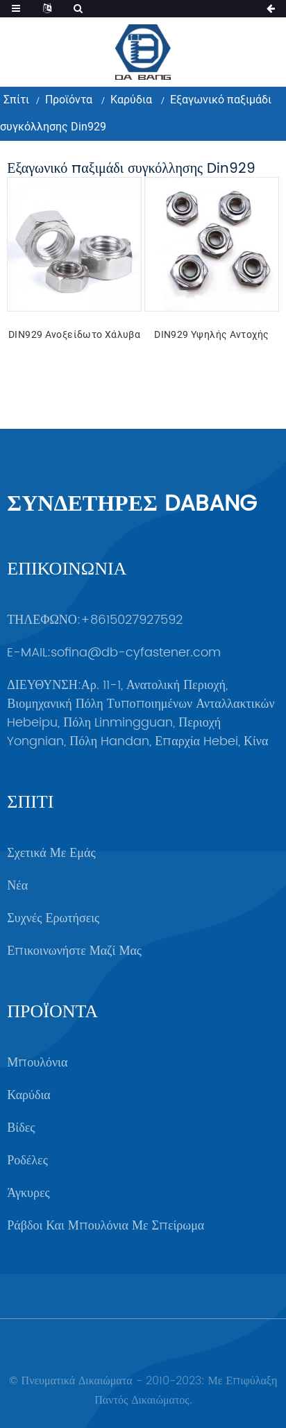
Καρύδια (131, 99)
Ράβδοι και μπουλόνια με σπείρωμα (105, 1225)
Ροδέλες (27, 1160)
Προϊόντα (68, 99)
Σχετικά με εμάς (51, 853)
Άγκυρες (28, 1193)
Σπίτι (16, 99)
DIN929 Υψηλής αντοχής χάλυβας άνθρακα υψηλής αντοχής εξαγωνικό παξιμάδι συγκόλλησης (211, 336)
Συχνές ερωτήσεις (53, 918)
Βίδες (21, 1128)
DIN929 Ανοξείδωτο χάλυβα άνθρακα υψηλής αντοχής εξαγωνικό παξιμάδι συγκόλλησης (74, 336)
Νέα (17, 885)
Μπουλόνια (37, 1062)
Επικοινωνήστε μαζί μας (74, 951)
